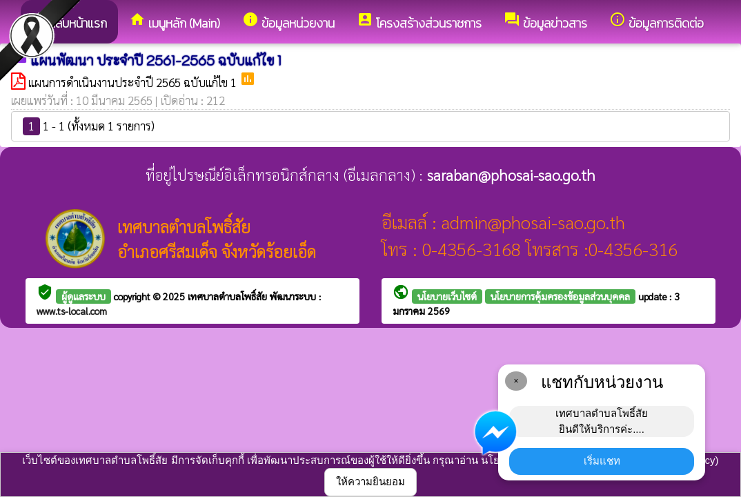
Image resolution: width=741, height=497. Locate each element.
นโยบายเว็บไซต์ (447, 296)
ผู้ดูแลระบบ (83, 296)
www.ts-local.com (72, 310)
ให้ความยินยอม (370, 481)
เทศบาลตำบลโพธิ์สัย (229, 296)
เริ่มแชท (602, 461)
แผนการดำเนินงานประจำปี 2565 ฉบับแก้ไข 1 (133, 82)
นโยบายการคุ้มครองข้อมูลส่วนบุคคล (560, 296)
